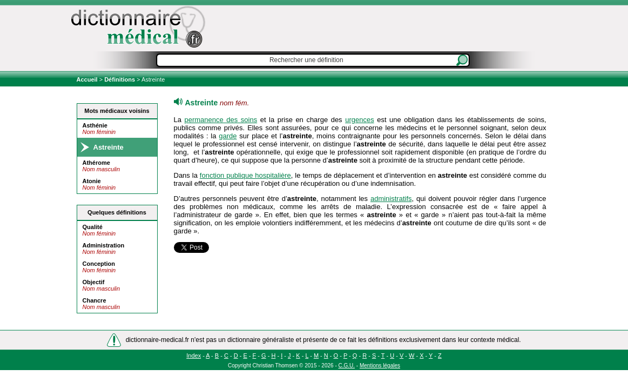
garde (228, 136)
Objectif (94, 282)
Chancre (94, 300)
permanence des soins (221, 120)
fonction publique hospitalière (245, 175)
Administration (104, 245)
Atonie (92, 181)
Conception (99, 263)
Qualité (93, 227)
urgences (359, 120)
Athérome (96, 162)
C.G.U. (347, 365)
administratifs (391, 198)
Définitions (119, 79)
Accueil (88, 79)
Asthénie (95, 125)
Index (193, 355)
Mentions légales (380, 365)
